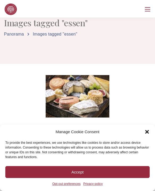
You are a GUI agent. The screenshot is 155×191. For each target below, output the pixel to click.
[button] (147, 131)
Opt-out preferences (66, 184)
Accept (77, 172)
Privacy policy (93, 184)
